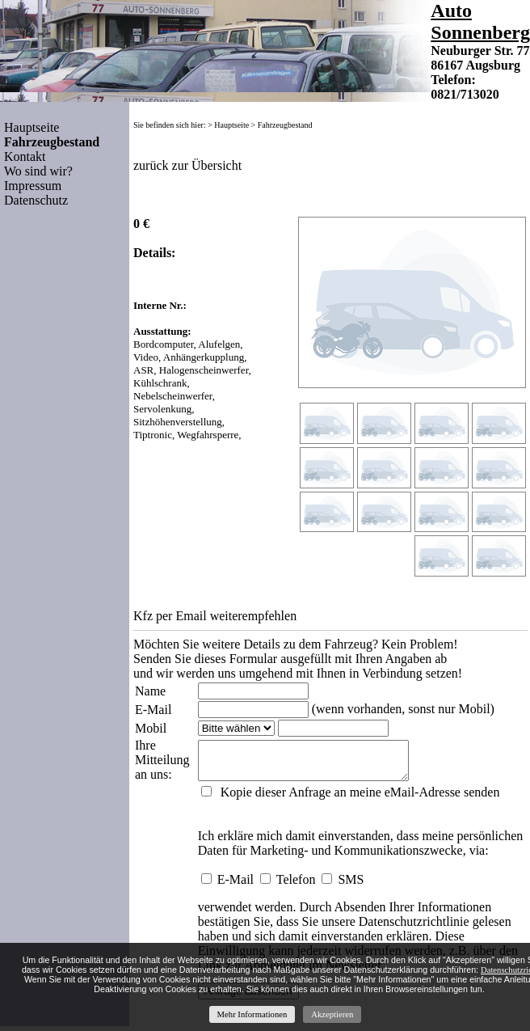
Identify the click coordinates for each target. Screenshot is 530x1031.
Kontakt (25, 156)
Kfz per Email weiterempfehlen (215, 616)
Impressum (32, 185)
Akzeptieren (332, 1014)
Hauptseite (31, 127)
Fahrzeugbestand (285, 124)
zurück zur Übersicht (187, 165)
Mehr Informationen (252, 1014)
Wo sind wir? (38, 171)
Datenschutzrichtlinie (412, 926)
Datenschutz (36, 200)
